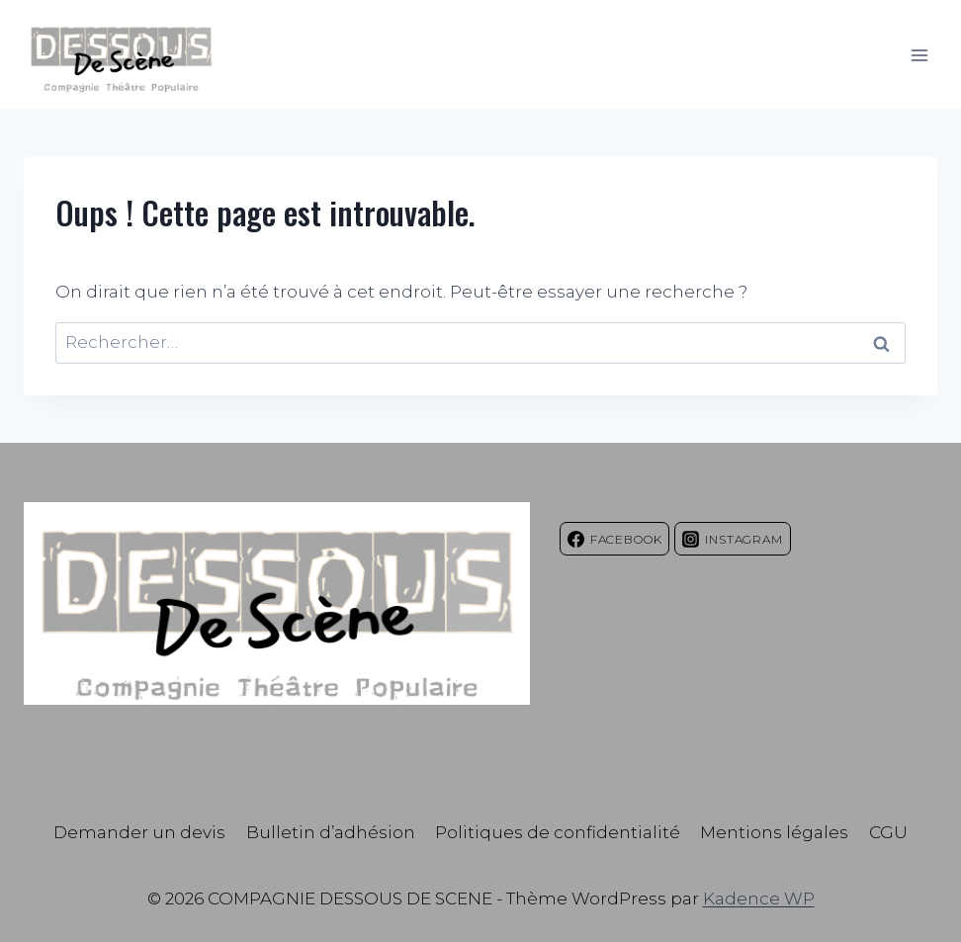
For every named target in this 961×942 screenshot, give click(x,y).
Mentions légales (774, 832)
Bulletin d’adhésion (330, 832)
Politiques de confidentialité (557, 832)
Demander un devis (139, 832)
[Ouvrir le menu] (919, 55)
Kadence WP (759, 898)
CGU (888, 832)
